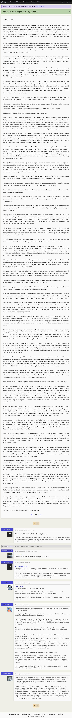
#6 (15, 604)
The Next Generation (9, 12)
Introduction (36, 714)
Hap (7, 582)
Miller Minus (6, 604)
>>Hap (32, 530)
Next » (40, 515)
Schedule (18, 1)
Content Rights (25, 714)
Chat (39, 1)
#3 (15, 551)
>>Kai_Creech (34, 551)
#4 (15, 562)
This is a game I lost (6, 550)
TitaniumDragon (6, 673)
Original (19, 12)
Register (68, 1)
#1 (15, 530)
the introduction (40, 6)
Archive (33, 1)
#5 (15, 583)
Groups (12, 1)
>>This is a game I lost (21, 566)
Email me (60, 714)
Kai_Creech (7, 529)
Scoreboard (26, 1)
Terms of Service (14, 714)
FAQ (43, 714)
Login (62, 1)
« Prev (32, 515)
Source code (51, 714)
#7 (15, 674)
